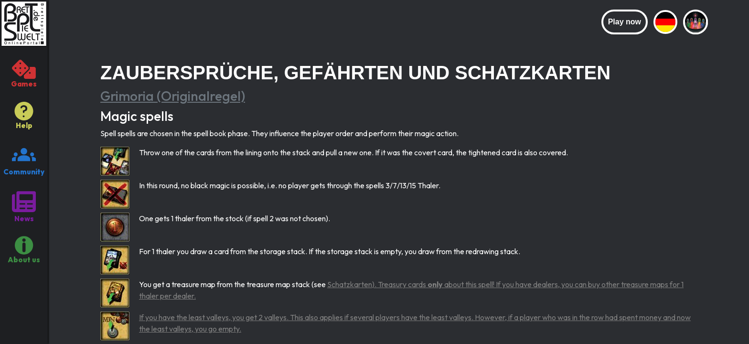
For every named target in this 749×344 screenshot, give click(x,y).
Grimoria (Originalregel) (172, 95)
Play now (624, 22)
